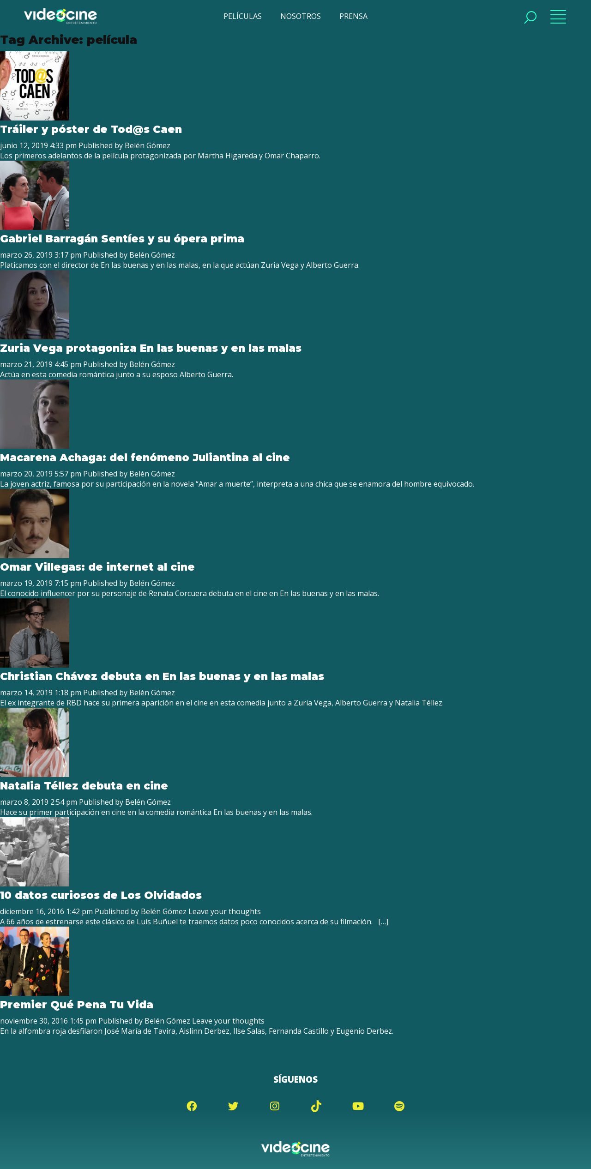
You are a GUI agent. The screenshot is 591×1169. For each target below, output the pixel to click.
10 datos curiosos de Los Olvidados (101, 895)
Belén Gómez (147, 145)
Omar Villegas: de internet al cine (97, 566)
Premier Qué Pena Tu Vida (76, 1004)
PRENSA (353, 16)
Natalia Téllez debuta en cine (84, 785)
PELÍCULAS (242, 16)
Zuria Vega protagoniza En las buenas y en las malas (151, 348)
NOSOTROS (300, 16)
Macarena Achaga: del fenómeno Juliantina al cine (145, 457)
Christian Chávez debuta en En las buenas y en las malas (162, 676)
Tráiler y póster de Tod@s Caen (91, 129)
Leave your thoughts (224, 911)
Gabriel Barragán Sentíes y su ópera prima (122, 238)
